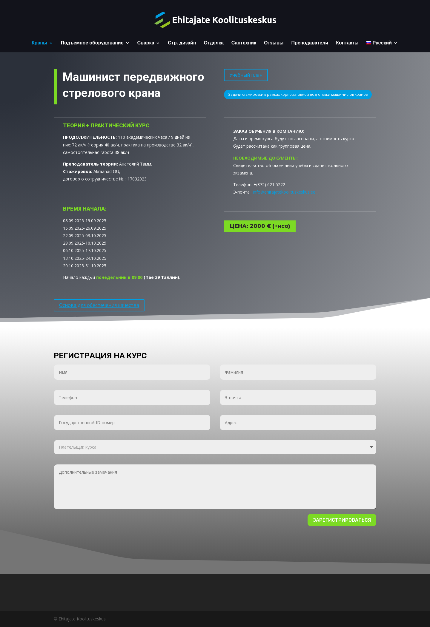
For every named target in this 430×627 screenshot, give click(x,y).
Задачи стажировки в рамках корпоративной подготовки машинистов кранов (298, 92)
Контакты (347, 43)
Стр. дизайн (182, 43)
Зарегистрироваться (342, 520)
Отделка (214, 43)
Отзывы (273, 43)
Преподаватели (309, 43)
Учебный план (245, 73)
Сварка (145, 43)
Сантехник (243, 43)
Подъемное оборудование (92, 43)
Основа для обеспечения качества (99, 303)
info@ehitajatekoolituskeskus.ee (284, 179)
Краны (39, 43)
